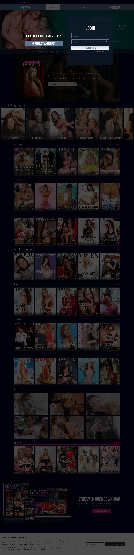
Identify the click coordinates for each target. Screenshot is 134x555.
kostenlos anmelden (43, 43)
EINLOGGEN (90, 48)
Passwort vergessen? (102, 51)
